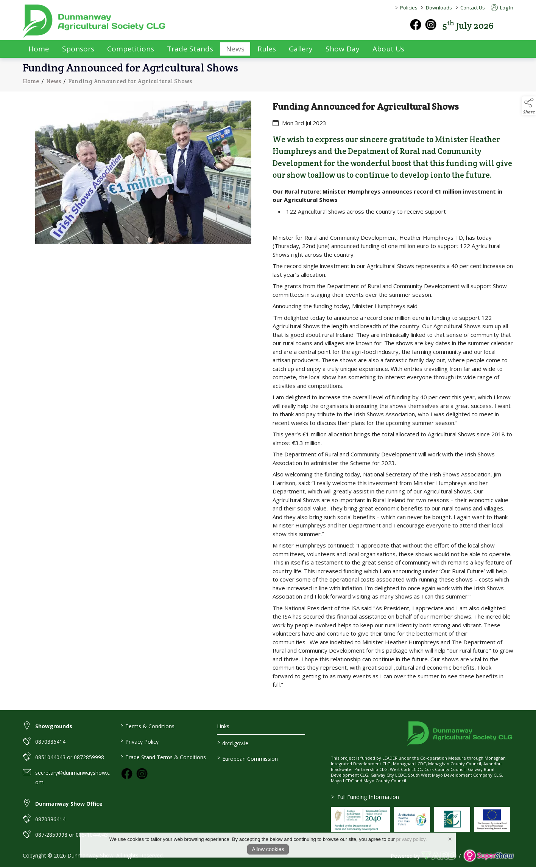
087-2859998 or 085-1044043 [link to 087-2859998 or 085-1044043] (71, 834)
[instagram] (430, 24)
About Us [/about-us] (388, 49)
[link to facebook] (126, 773)
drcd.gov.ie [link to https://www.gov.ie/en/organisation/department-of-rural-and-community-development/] (232, 742)
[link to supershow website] (488, 855)
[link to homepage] (95, 21)
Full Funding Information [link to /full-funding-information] (365, 796)
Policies (409, 7)
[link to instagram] (142, 773)
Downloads (439, 7)
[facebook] (415, 24)
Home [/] (38, 49)
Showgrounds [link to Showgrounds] (53, 726)
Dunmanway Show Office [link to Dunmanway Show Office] (69, 803)
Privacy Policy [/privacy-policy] (139, 741)
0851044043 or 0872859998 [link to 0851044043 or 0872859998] (69, 757)
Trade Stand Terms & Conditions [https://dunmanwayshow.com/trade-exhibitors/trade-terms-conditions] (163, 756)
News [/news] (235, 49)
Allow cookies (268, 849)
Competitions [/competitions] (130, 49)
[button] (508, 24)
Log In (502, 7)
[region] (268, 401)
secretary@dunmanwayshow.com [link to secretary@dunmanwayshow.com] (72, 777)
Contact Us (472, 7)
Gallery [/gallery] (301, 49)
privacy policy (410, 839)
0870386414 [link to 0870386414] (50, 741)
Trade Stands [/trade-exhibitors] (190, 49)
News (53, 81)
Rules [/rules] (266, 49)
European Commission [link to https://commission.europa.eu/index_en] (247, 758)
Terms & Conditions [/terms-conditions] (147, 725)
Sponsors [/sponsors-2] (78, 49)
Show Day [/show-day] (343, 49)
